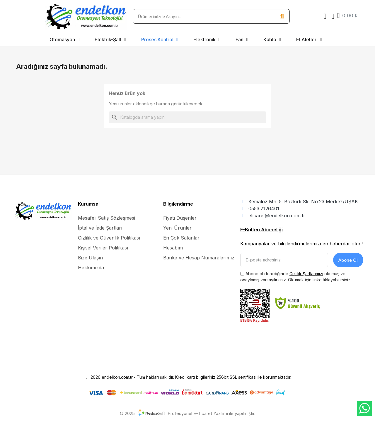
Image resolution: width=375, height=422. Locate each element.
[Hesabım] (333, 16)
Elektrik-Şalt (110, 39)
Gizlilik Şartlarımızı (306, 273)
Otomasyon (65, 39)
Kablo (272, 39)
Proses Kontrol (159, 39)
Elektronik (206, 39)
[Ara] (187, 117)
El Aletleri (309, 39)
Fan (242, 39)
